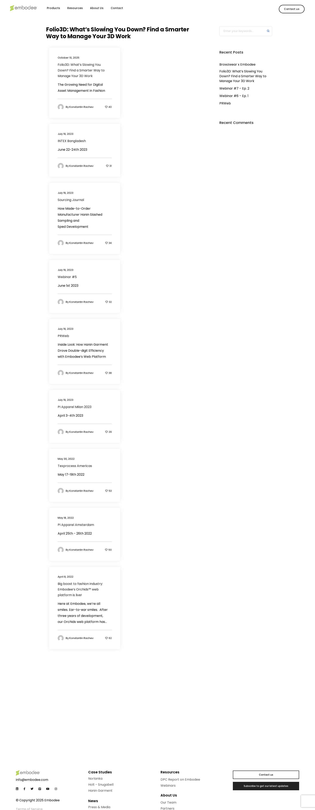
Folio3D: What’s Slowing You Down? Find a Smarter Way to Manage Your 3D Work (81, 70)
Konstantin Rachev (81, 107)
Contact (117, 8)
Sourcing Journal (71, 200)
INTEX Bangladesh (72, 141)
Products (53, 8)
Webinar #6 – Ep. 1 (234, 96)
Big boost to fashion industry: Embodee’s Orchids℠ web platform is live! (80, 589)
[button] (292, 9)
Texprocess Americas (75, 466)
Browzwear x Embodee (237, 64)
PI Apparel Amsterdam (76, 524)
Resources (75, 8)
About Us (96, 8)
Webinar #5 (67, 277)
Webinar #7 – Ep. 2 (234, 88)
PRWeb (63, 336)
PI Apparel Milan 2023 (74, 407)
